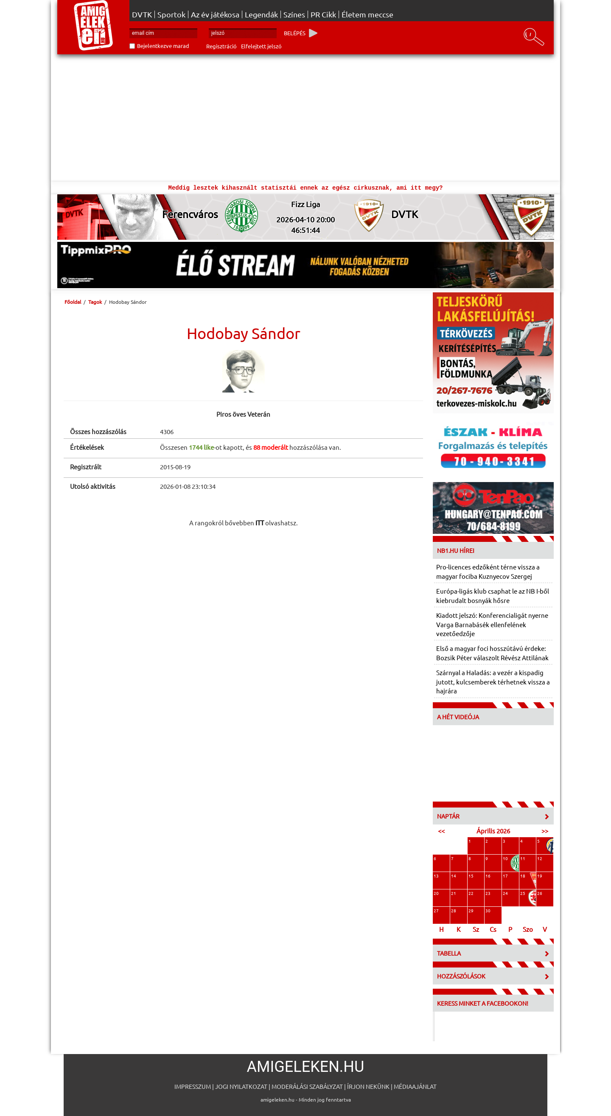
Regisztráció (221, 46)
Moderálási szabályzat (307, 1086)
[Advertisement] (305, 118)
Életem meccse (367, 14)
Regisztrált (85, 467)
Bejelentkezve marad (163, 45)
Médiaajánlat (415, 1086)
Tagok (95, 301)
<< (441, 831)
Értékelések (87, 447)
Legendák (261, 14)
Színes (294, 14)
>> (544, 831)
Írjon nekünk (368, 1086)
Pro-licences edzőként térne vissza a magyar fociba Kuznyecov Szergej (488, 571)
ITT (259, 523)
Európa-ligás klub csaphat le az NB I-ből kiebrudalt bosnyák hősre (492, 595)
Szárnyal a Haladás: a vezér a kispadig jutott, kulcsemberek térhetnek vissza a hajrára (493, 681)
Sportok (171, 14)
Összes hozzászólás (98, 431)
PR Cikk (323, 14)
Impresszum (192, 1086)
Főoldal (72, 301)
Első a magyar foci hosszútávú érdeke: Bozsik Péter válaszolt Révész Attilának (492, 652)
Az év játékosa (215, 14)
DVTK (142, 14)
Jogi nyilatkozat (241, 1086)
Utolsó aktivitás (92, 486)
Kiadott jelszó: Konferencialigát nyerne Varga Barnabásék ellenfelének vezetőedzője (492, 624)
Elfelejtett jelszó (261, 46)
